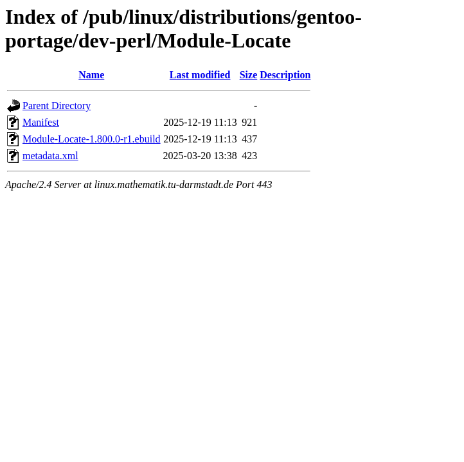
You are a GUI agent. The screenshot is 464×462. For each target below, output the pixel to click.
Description (285, 74)
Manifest (40, 122)
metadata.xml (50, 155)
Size (249, 74)
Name (91, 74)
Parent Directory (56, 105)
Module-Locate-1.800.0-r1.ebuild (91, 138)
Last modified (200, 74)
